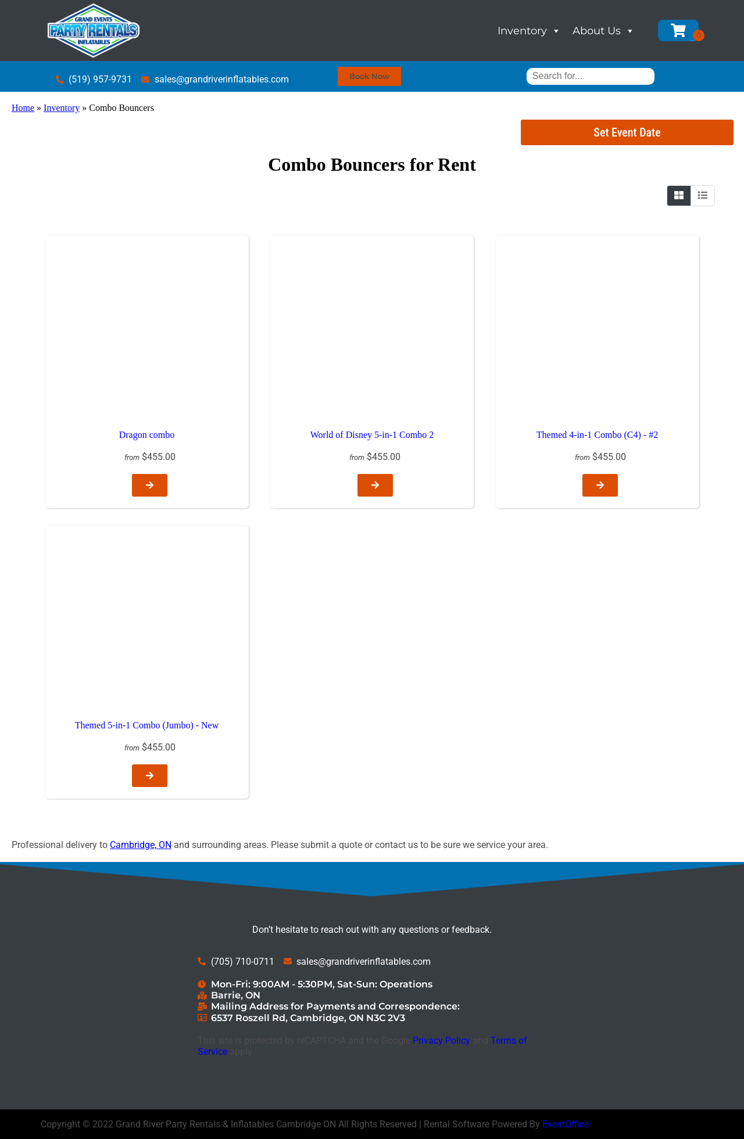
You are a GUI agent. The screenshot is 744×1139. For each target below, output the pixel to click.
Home (23, 108)
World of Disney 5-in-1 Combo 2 (372, 435)
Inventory (529, 30)
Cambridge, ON (140, 844)
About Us (604, 30)
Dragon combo (147, 435)
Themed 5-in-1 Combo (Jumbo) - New (147, 725)
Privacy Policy (441, 1040)
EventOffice (565, 1124)
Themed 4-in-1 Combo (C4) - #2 (597, 435)
